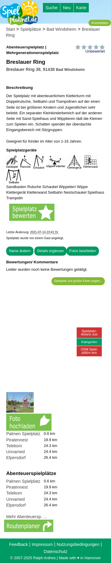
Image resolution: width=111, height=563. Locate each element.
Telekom (14, 445)
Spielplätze (30, 29)
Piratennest (17, 440)
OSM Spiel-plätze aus (89, 350)
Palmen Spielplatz (23, 433)
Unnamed (15, 451)
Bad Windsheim (61, 29)
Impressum (42, 544)
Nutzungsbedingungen (78, 544)
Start (10, 29)
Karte (81, 7)
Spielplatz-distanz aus (89, 332)
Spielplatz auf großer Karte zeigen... (78, 281)
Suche (52, 7)
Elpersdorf (16, 457)
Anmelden (99, 23)
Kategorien (89, 342)
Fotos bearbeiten (82, 251)
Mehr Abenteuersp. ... (26, 516)
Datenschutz (55, 551)
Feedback (18, 544)
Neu (67, 7)
